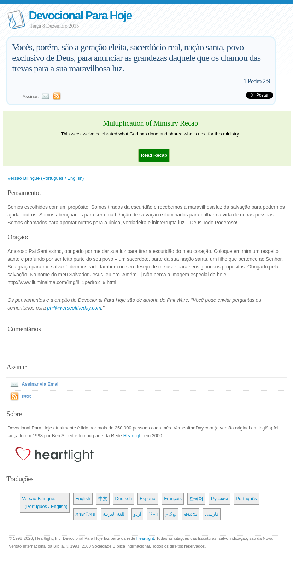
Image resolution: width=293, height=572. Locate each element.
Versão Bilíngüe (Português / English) (45, 178)
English (82, 498)
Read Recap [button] (154, 155)
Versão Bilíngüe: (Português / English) (45, 502)
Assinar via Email (33, 384)
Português (246, 498)
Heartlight (133, 435)
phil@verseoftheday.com (74, 308)
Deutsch (123, 498)
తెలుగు (190, 514)
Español (148, 498)
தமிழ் (170, 514)
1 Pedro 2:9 (257, 81)
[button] (154, 155)
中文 (102, 498)
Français (173, 498)
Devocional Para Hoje (80, 15)
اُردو (137, 514)
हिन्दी (153, 514)
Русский (219, 498)
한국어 (196, 498)
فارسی (211, 514)
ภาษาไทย (85, 514)
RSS (26, 396)
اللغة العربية (114, 514)
